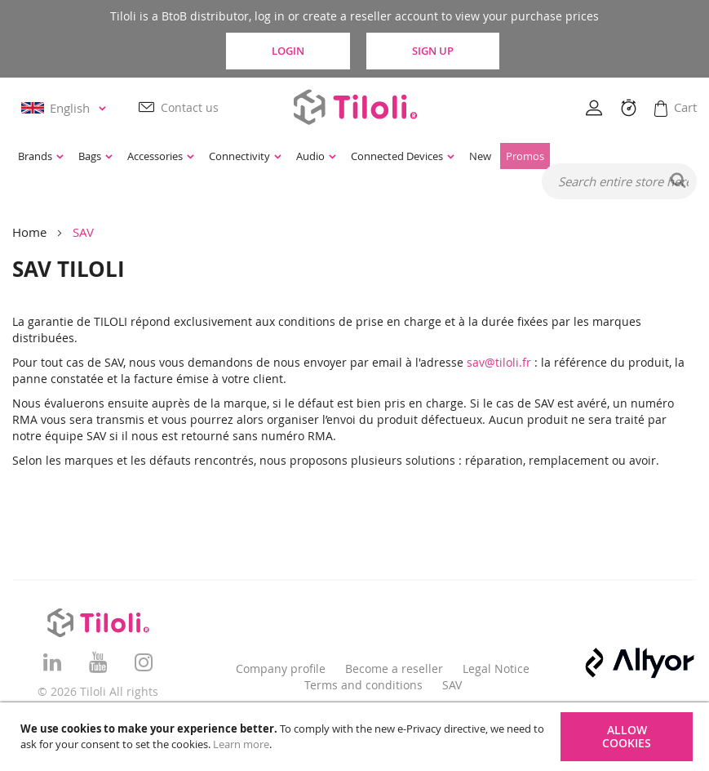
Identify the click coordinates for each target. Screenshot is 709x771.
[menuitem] (40, 156)
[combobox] (619, 181)
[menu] (299, 156)
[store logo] (355, 106)
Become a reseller (394, 668)
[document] (356, 736)
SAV (452, 685)
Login (288, 50)
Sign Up (433, 50)
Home (29, 232)
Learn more (241, 744)
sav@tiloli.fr (499, 362)
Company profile (281, 668)
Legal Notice (496, 668)
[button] (66, 108)
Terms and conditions (363, 685)
